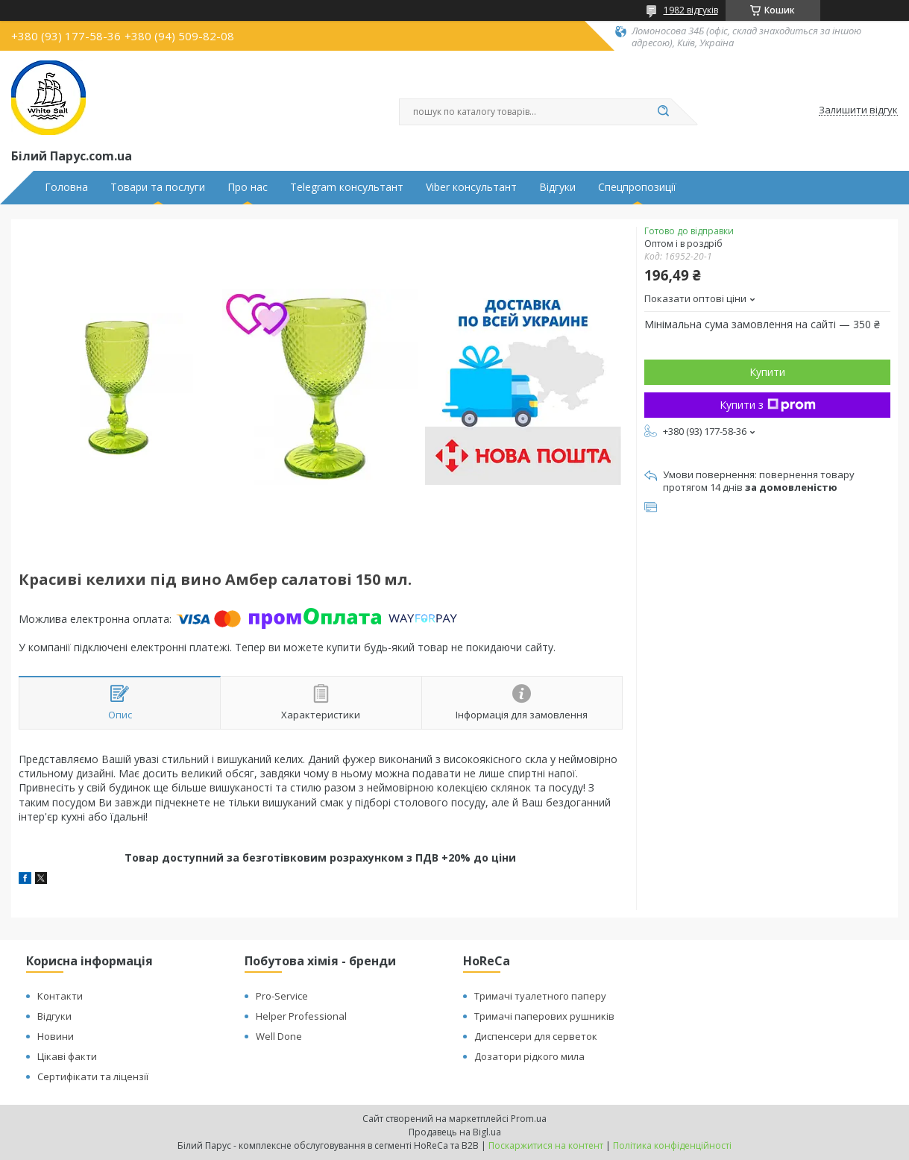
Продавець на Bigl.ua (455, 1132)
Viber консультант (471, 187)
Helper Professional (301, 1016)
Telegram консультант (346, 187)
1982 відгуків (691, 10)
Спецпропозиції (637, 187)
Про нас (247, 187)
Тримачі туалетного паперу (540, 996)
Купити (767, 372)
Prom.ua (529, 1118)
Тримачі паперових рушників (544, 1016)
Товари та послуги (157, 187)
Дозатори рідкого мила (529, 1056)
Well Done (279, 1036)
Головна (66, 187)
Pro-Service (282, 996)
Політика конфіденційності (672, 1145)
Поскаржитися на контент (545, 1145)
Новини (55, 1036)
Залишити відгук (858, 110)
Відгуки (557, 187)
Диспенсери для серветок (535, 1036)
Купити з (768, 405)
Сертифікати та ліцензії (92, 1076)
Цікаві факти (67, 1056)
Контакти (60, 996)
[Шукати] (664, 111)
